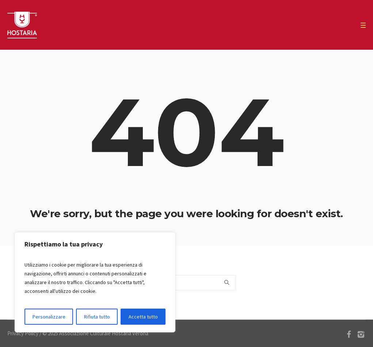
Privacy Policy (22, 333)
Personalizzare (49, 316)
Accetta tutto (143, 316)
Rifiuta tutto (97, 316)
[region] (95, 282)
